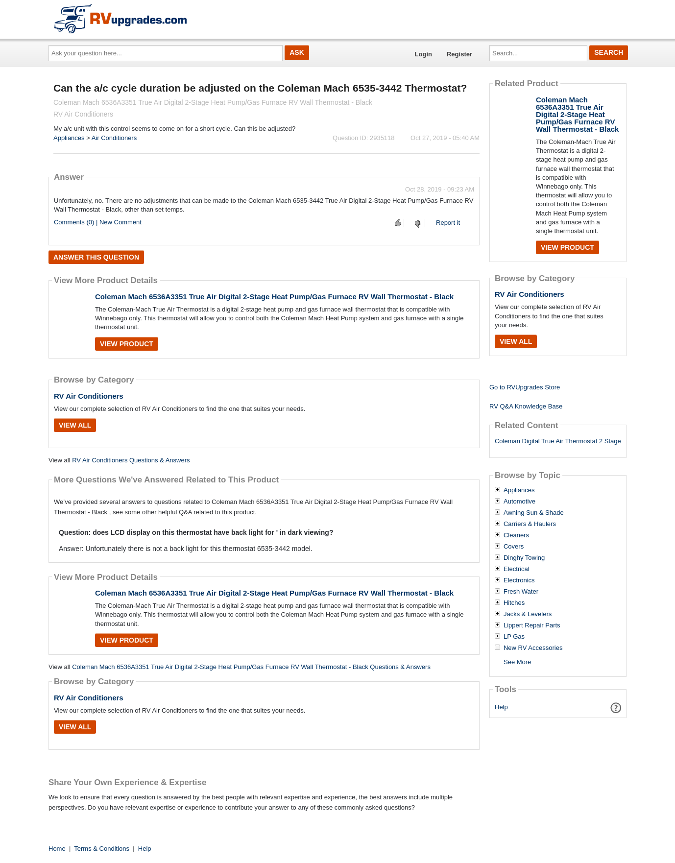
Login (423, 54)
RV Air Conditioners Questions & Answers (131, 460)
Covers (514, 546)
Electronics (519, 580)
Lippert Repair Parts (532, 625)
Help (501, 707)
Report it (448, 222)
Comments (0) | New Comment (98, 222)
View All (75, 425)
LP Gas (514, 636)
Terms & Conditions (101, 848)
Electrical (517, 569)
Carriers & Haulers (530, 524)
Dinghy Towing (524, 557)
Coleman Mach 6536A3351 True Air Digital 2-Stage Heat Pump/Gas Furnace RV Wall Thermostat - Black (274, 296)
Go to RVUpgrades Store (524, 387)
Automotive (519, 501)
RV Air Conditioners (88, 396)
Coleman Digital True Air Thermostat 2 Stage (558, 441)
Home (57, 848)
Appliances (69, 138)
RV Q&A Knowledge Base (525, 406)
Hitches (514, 602)
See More (517, 662)
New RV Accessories (533, 648)
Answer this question (96, 257)
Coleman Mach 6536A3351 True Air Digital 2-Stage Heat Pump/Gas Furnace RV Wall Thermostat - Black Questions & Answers (251, 667)
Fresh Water (521, 591)
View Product (126, 344)
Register (459, 54)
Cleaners (516, 535)
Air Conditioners (114, 138)
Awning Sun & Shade (534, 512)
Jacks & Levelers (528, 614)
